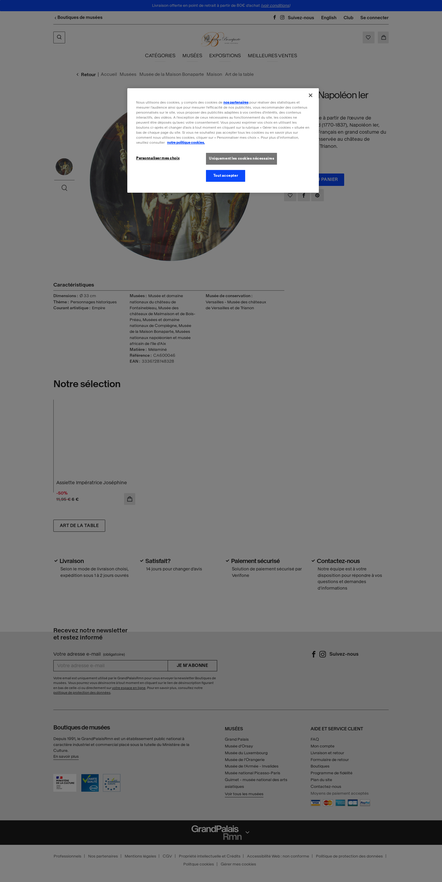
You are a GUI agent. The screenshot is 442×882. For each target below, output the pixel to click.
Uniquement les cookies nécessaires (241, 158)
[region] (223, 140)
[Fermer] (310, 95)
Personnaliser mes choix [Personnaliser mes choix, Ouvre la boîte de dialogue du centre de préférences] (157, 158)
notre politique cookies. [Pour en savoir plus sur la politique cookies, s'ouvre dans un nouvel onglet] (186, 142)
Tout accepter (225, 175)
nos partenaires (235, 102)
